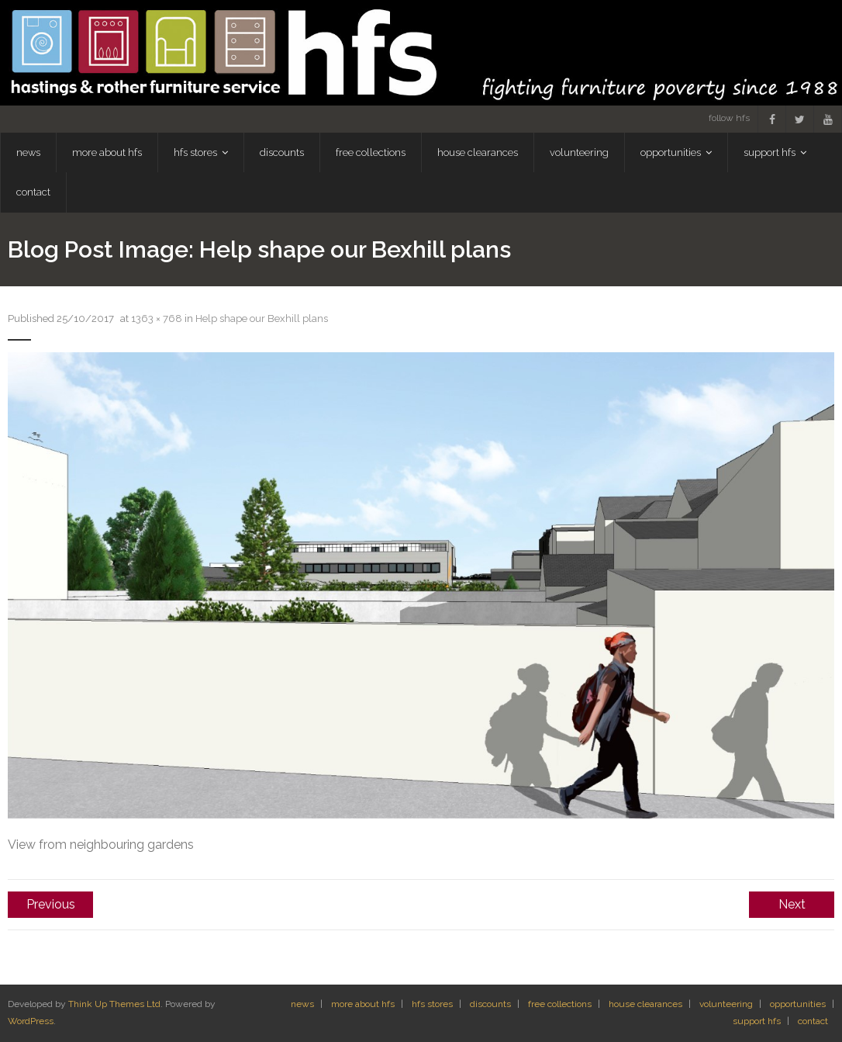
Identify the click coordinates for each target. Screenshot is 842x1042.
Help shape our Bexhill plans (261, 318)
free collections (560, 1004)
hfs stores (432, 1004)
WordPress (30, 1021)
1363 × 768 (156, 318)
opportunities (798, 1004)
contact (813, 1021)
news (302, 1004)
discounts (490, 1004)
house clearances (645, 1004)
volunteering (726, 1004)
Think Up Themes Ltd (114, 1004)
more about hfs (363, 1004)
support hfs (757, 1021)
